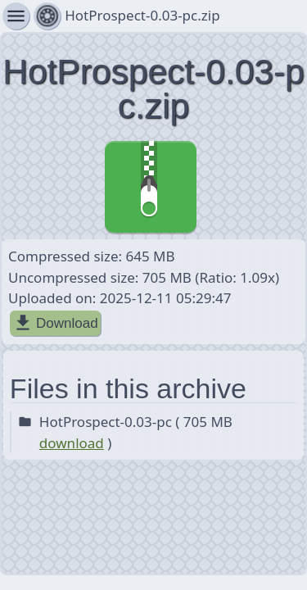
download (71, 442)
